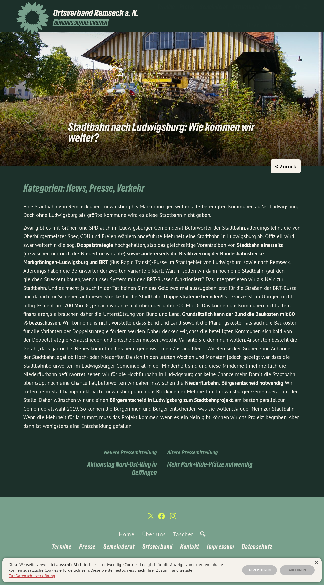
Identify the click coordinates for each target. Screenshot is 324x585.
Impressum (220, 546)
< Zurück (285, 166)
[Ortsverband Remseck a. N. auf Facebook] (297, 7)
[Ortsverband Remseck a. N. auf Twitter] (290, 7)
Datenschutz (257, 546)
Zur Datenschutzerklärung (32, 575)
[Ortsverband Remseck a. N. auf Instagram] (305, 7)
